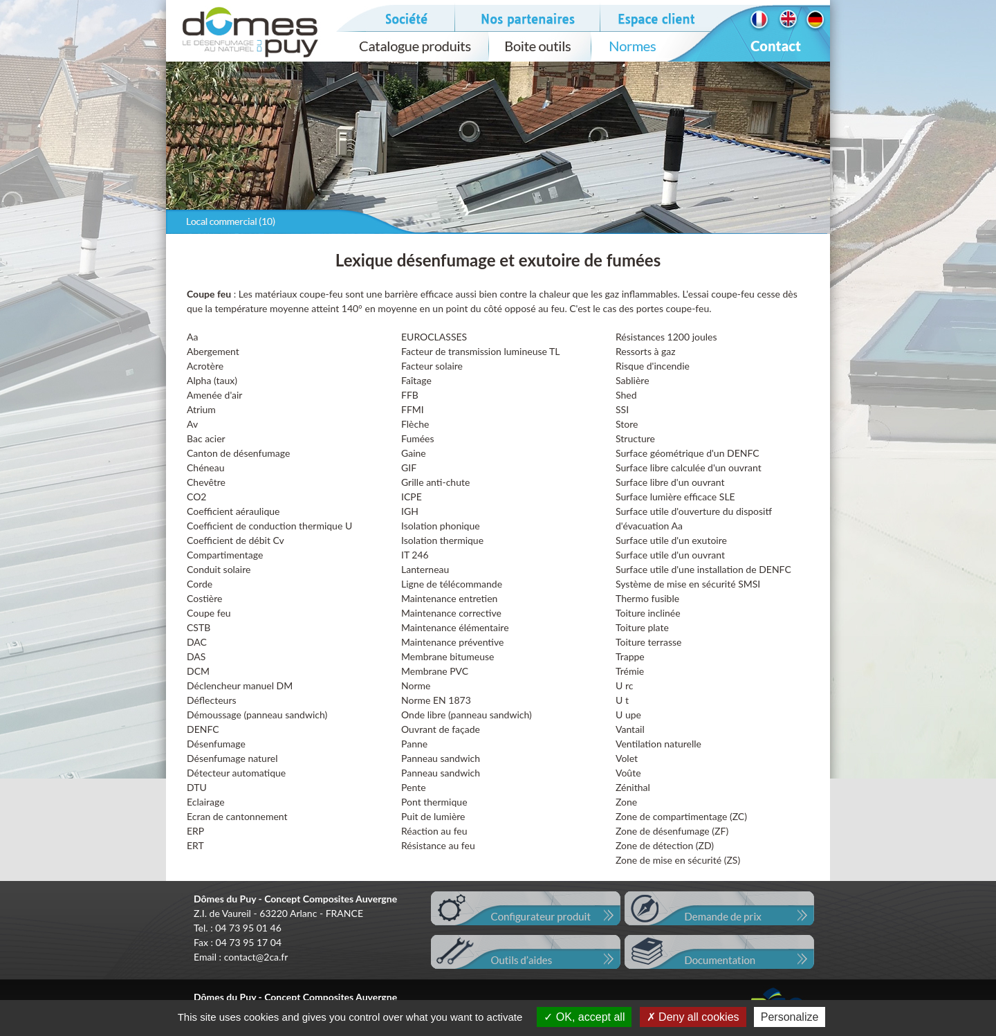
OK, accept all (584, 1017)
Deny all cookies (693, 1017)
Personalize (790, 1017)
